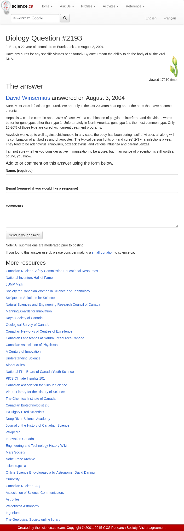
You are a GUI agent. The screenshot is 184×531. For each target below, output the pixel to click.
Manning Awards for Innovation (29, 311)
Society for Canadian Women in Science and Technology (48, 291)
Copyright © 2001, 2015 (84, 528)
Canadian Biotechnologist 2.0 (27, 405)
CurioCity (13, 479)
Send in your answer (24, 235)
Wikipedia (13, 432)
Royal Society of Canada (24, 318)
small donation (103, 252)
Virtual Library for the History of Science (35, 392)
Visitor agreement (152, 528)
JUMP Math (14, 284)
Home (46, 6)
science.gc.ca (16, 466)
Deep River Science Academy (28, 419)
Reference (135, 6)
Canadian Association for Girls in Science (36, 385)
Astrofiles (13, 499)
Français (170, 18)
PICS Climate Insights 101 (25, 378)
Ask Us (67, 6)
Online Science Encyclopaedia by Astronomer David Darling (50, 472)
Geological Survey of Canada (27, 325)
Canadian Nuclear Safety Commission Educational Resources (52, 271)
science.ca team (52, 528)
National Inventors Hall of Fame (29, 278)
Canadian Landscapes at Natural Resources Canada (45, 338)
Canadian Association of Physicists (32, 345)
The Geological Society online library (33, 519)
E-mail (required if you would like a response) (42, 188)
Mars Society (15, 452)
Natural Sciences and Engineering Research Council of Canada (53, 304)
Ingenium (13, 513)
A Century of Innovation (23, 351)
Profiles (88, 6)
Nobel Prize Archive (20, 459)
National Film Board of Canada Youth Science (40, 372)
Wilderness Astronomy (22, 506)
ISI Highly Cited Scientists (25, 412)
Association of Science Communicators (35, 493)
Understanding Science (23, 358)
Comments (14, 206)
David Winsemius (28, 98)
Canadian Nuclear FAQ (23, 486)
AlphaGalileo (15, 365)
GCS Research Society (120, 528)
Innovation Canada (20, 439)
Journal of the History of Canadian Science (37, 425)
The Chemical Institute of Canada (31, 398)
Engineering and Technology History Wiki (36, 445)
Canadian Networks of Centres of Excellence (39, 331)
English (150, 18)
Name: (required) (19, 171)
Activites (111, 6)
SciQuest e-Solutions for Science (30, 298)
